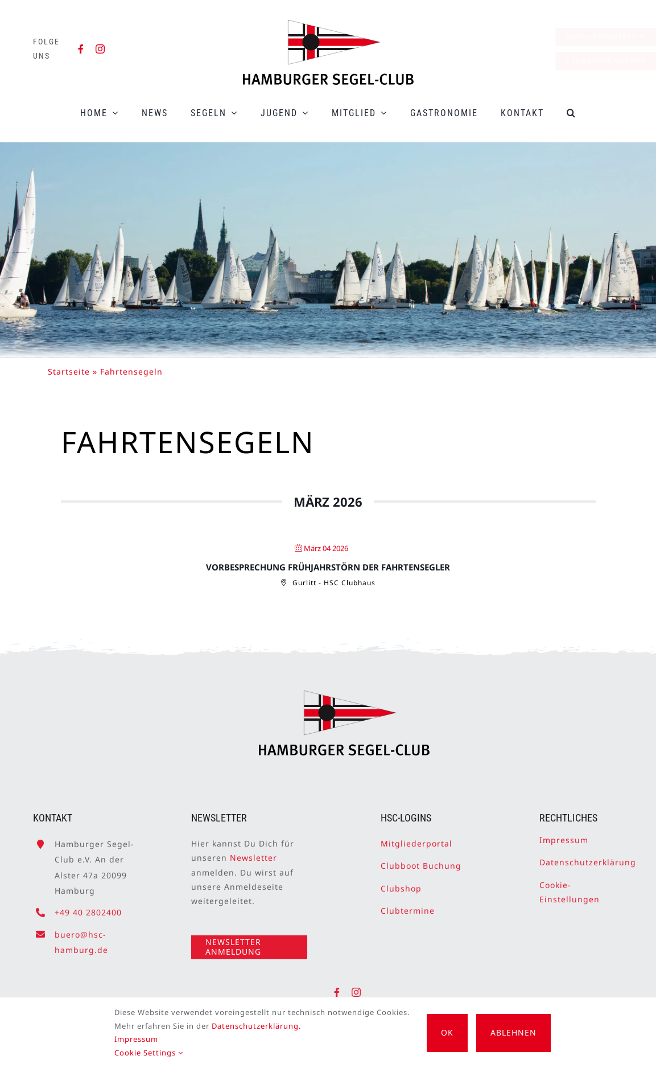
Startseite (69, 371)
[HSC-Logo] (328, 24)
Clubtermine (408, 906)
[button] (571, 113)
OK (447, 1032)
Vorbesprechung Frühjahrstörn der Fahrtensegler (328, 567)
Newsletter (253, 853)
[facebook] (81, 49)
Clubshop (401, 883)
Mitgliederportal (416, 839)
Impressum (563, 836)
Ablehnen (513, 1032)
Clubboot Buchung (421, 861)
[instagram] (100, 49)
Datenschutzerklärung (587, 858)
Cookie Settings (148, 1053)
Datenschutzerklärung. (256, 1026)
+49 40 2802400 (88, 907)
